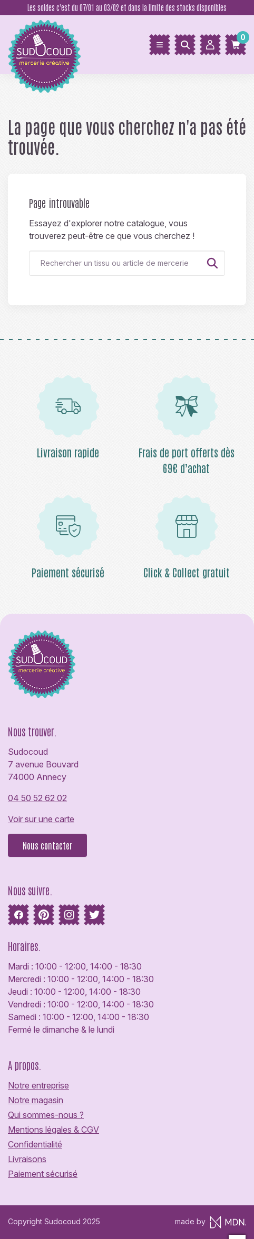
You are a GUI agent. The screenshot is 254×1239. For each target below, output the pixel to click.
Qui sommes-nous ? (46, 1115)
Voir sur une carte (41, 819)
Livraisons (27, 1159)
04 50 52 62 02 (37, 798)
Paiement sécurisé (42, 1173)
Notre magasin (35, 1100)
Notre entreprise (38, 1085)
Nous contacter (47, 845)
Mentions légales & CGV (53, 1129)
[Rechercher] (185, 44)
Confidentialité (35, 1144)
